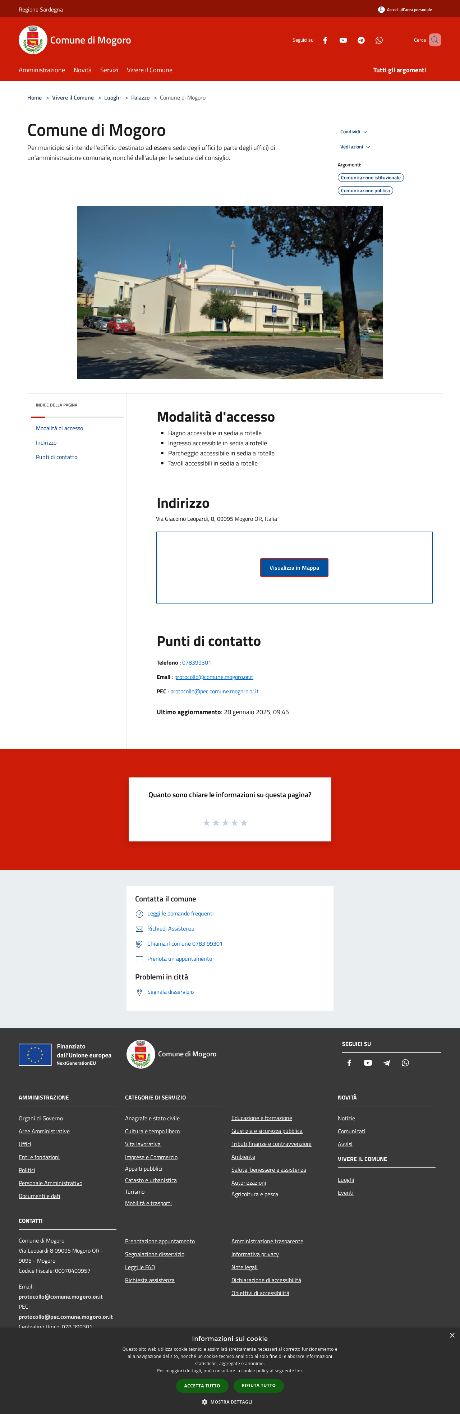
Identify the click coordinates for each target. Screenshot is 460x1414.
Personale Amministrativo (50, 1183)
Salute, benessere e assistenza (268, 1169)
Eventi (346, 1192)
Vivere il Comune (73, 97)
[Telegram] (351, 40)
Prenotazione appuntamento (160, 1241)
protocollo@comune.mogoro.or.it (213, 676)
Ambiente (243, 1156)
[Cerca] (432, 40)
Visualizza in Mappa (294, 567)
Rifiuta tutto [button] (259, 1385)
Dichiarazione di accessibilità (266, 1280)
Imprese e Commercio (151, 1157)
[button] (230, 1401)
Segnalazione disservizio (154, 1254)
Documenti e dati (39, 1196)
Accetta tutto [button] (202, 1386)
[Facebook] (315, 40)
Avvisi (345, 1144)
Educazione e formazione (261, 1118)
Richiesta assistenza (150, 1280)
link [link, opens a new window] (299, 1371)
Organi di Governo (41, 1118)
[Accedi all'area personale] (405, 9)
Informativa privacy (255, 1254)
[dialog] (230, 1371)
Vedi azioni (356, 147)
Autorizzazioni (248, 1182)
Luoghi (112, 97)
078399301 (196, 662)
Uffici (25, 1144)
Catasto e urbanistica (151, 1180)
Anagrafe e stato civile (152, 1118)
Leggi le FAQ (140, 1267)
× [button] (452, 1336)
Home (34, 97)
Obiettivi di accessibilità (260, 1293)
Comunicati (351, 1131)
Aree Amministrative (44, 1131)
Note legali (244, 1267)
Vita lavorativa (143, 1144)
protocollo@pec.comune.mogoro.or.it (214, 691)
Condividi (355, 132)
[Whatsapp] (369, 40)
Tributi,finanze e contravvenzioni (271, 1143)
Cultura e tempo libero (152, 1131)
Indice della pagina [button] (56, 404)
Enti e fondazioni (39, 1157)
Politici (27, 1170)
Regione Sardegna (41, 9)
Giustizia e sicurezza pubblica (267, 1130)
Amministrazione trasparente (267, 1241)
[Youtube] (333, 40)
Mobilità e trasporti (148, 1203)
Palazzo (140, 97)
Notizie (346, 1118)
